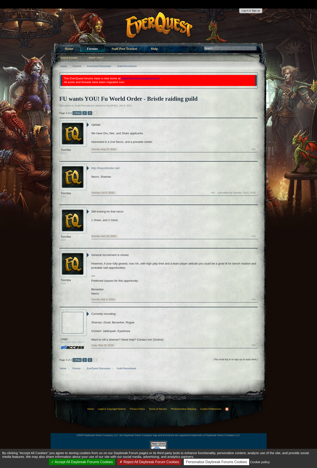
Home (69, 48)
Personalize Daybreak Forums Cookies (216, 462)
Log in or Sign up (250, 10)
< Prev (77, 113)
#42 (213, 192)
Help (154, 48)
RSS (227, 409)
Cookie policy (260, 462)
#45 (253, 345)
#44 (253, 299)
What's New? (96, 57)
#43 (253, 236)
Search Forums (69, 57)
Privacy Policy (137, 409)
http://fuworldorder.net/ (105, 168)
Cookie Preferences (210, 409)
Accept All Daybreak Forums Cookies (82, 462)
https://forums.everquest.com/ (140, 78)
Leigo (64, 339)
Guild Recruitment (84, 105)
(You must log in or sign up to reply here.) (236, 359)
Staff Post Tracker (124, 48)
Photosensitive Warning (183, 409)
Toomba (66, 149)
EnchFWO (112, 105)
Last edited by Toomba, (236, 192)
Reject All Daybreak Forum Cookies (149, 462)
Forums (92, 48)
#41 (253, 149)
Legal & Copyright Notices (112, 409)
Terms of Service (158, 409)
